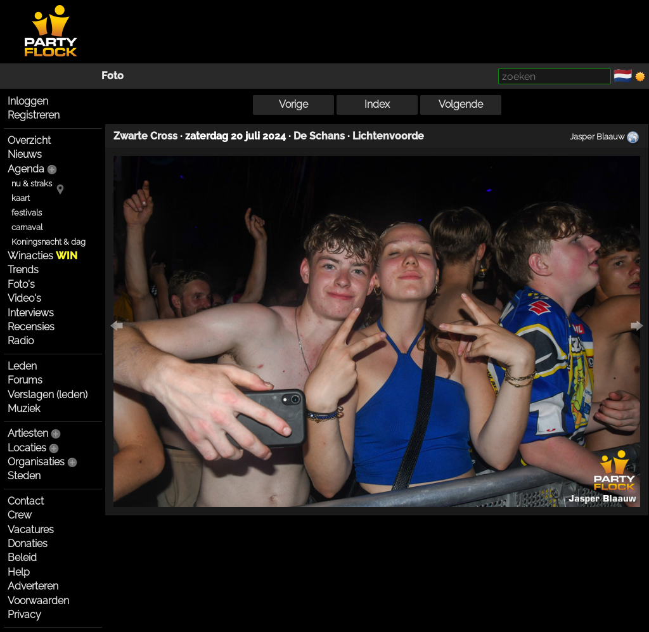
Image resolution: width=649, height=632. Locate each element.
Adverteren (33, 586)
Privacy (24, 615)
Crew (20, 515)
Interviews (31, 313)
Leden (22, 366)
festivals (26, 212)
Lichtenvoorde (388, 136)
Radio (21, 341)
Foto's (21, 284)
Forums (25, 380)
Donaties (28, 544)
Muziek (24, 409)
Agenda (26, 169)
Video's (24, 298)
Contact (26, 501)
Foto (112, 76)
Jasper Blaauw (597, 136)
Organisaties (36, 462)
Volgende (461, 104)
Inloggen (28, 101)
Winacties (42, 256)
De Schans (319, 136)
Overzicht (29, 140)
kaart (20, 198)
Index (377, 104)
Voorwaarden (38, 601)
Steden (24, 476)
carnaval (26, 227)
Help (19, 572)
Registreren (34, 115)
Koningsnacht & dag (48, 242)
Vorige (293, 104)
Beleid (22, 557)
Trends (23, 270)
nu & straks (31, 183)
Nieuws (25, 154)
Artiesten (28, 433)
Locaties (27, 448)
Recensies (31, 327)
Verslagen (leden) (47, 395)
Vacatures (31, 530)
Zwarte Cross (145, 136)
